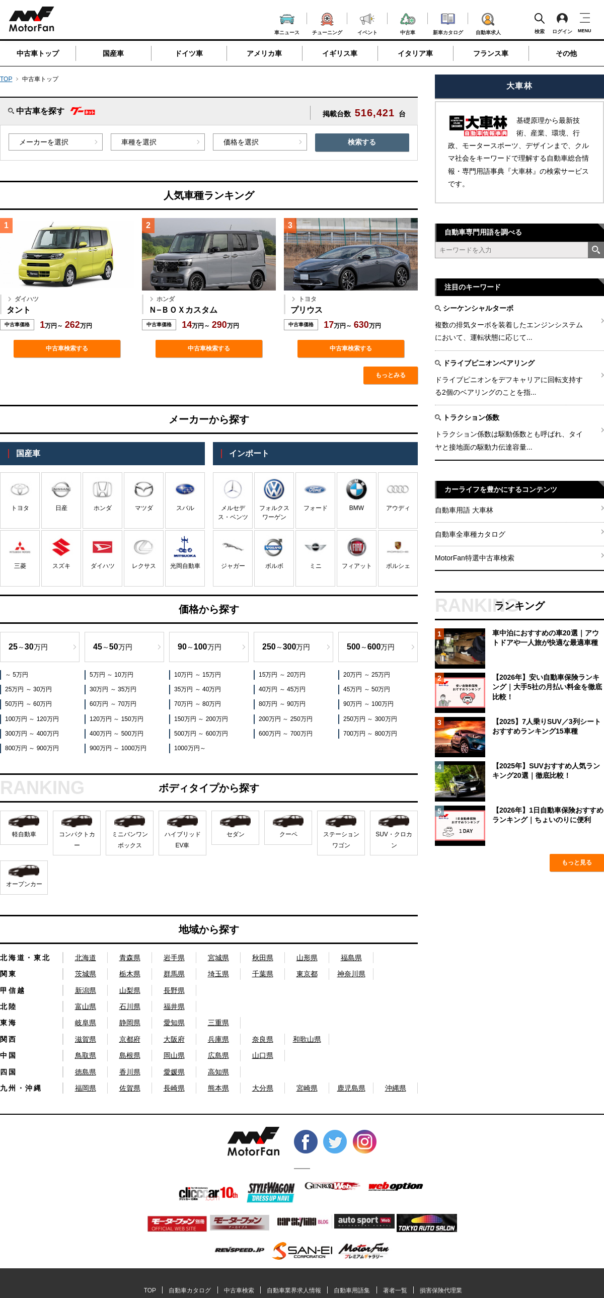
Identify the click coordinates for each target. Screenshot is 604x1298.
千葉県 (262, 974)
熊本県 (218, 1088)
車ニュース (286, 23)
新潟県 (85, 990)
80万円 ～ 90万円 (282, 703)
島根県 (129, 1055)
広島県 (218, 1055)
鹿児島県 (351, 1088)
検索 (540, 23)
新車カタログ (448, 23)
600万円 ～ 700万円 (286, 733)
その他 (566, 53)
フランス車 (490, 53)
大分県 (262, 1088)
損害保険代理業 (441, 1290)
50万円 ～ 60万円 (28, 703)
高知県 (218, 1072)
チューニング (327, 22)
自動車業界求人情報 (294, 1290)
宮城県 (218, 958)
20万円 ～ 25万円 (366, 674)
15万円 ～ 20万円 (282, 674)
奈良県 (262, 1039)
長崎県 (174, 1088)
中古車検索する (67, 348)
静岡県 (129, 1023)
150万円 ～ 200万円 (201, 719)
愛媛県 (174, 1072)
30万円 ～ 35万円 (113, 689)
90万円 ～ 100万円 (368, 703)
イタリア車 (415, 53)
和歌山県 (307, 1039)
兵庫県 (218, 1039)
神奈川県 (351, 974)
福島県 (351, 958)
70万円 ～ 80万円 (197, 703)
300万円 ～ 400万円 (32, 733)
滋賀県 (85, 1039)
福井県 (174, 1006)
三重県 (218, 1023)
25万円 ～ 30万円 (28, 689)
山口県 (262, 1055)
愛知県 (174, 1023)
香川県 (129, 1072)
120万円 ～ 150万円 (116, 719)
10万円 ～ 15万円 (197, 674)
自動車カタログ (190, 1290)
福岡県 (85, 1088)
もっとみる (390, 375)
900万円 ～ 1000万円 (118, 748)
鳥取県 (85, 1055)
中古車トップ (38, 53)
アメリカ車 (264, 53)
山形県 (307, 958)
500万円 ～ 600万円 (201, 733)
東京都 (307, 974)
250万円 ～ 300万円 (370, 719)
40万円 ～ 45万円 (282, 689)
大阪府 (174, 1039)
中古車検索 (239, 1290)
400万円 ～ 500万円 (116, 733)
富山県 (85, 1006)
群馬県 (174, 974)
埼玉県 (218, 974)
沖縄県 (395, 1088)
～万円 (28, 646)
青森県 (129, 958)
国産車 (113, 53)
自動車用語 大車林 (464, 510)
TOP (6, 79)
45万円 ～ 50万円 (366, 689)
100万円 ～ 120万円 (32, 719)
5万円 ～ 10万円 (111, 674)
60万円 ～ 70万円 (113, 703)
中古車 (408, 22)
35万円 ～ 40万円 (197, 689)
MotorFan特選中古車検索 (474, 558)
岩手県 (174, 958)
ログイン (562, 23)
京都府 (129, 1039)
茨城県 (85, 974)
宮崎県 (307, 1088)
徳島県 (85, 1072)
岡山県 (174, 1055)
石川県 (129, 1006)
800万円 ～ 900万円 (32, 748)
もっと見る (577, 862)
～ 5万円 (16, 674)
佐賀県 (129, 1088)
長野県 (174, 990)
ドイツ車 (189, 53)
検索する (362, 142)
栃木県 (129, 974)
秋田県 (262, 958)
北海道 (85, 958)
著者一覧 (395, 1290)
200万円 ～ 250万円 (286, 719)
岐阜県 (85, 1023)
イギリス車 (339, 53)
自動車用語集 (352, 1290)
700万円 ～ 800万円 (370, 733)
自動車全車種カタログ (470, 534)
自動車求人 (488, 22)
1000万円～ (190, 748)
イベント (367, 23)
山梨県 (129, 990)
